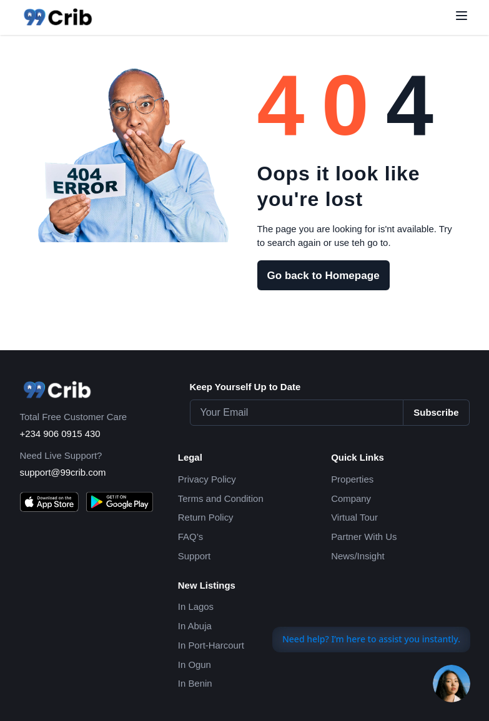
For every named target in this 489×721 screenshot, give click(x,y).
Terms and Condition (221, 498)
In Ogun (194, 664)
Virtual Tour (354, 517)
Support (194, 556)
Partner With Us (364, 536)
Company (351, 498)
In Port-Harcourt (211, 645)
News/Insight (357, 556)
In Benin (195, 683)
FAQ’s (190, 536)
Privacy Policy (207, 479)
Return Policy (206, 517)
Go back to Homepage (323, 276)
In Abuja (195, 625)
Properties (352, 479)
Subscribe (435, 412)
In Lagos (196, 606)
